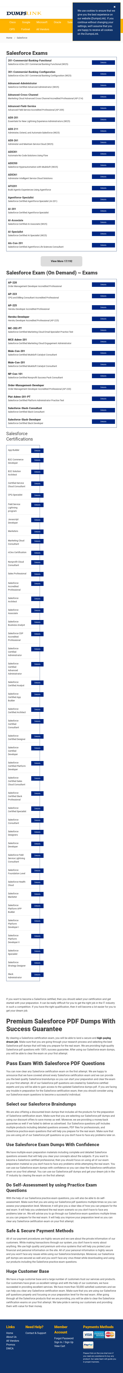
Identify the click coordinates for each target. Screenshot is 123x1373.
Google (26, 22)
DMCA (9, 1348)
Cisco (12, 22)
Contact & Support (35, 1333)
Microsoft (42, 22)
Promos (10, 1344)
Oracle (57, 22)
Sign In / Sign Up (63, 1342)
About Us (11, 1336)
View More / (61, 261)
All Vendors (42, 29)
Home (9, 37)
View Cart (59, 1346)
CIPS (12, 29)
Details (103, 62)
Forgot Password (64, 1338)
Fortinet (25, 29)
